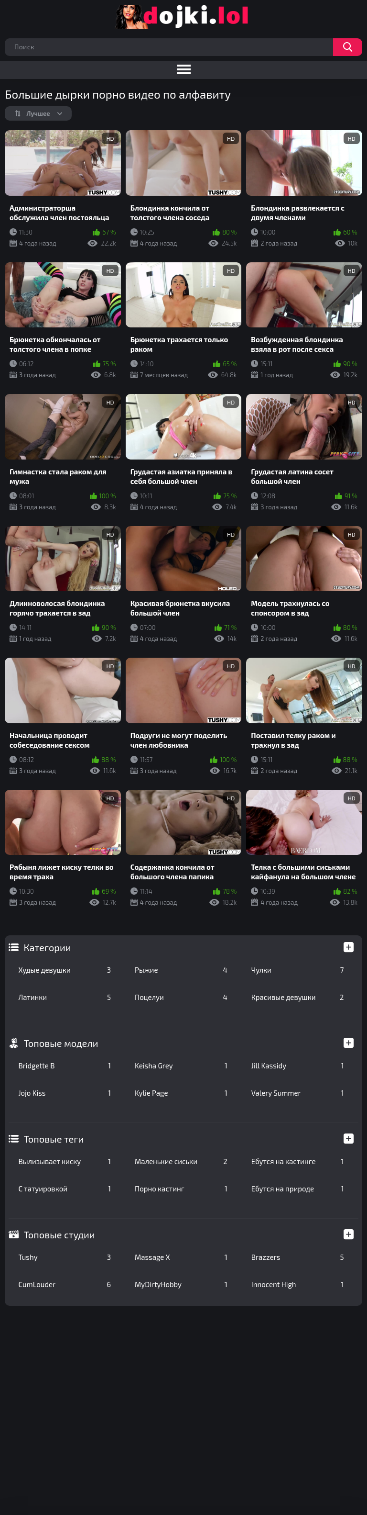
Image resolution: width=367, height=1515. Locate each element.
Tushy (64, 1257)
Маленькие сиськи (181, 1161)
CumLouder (64, 1284)
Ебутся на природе (297, 1188)
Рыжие (181, 969)
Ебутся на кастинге (297, 1161)
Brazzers (297, 1257)
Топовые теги (53, 1139)
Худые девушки (64, 969)
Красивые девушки (297, 997)
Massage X (181, 1257)
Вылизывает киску (64, 1161)
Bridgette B (64, 1065)
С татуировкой (64, 1188)
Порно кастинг (181, 1188)
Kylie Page (181, 1093)
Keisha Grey (181, 1065)
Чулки (297, 969)
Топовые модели (60, 1043)
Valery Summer (297, 1093)
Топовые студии (59, 1234)
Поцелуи (181, 997)
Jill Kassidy (297, 1065)
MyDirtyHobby (181, 1284)
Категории (47, 947)
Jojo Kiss (64, 1093)
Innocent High (297, 1284)
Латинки (64, 997)
